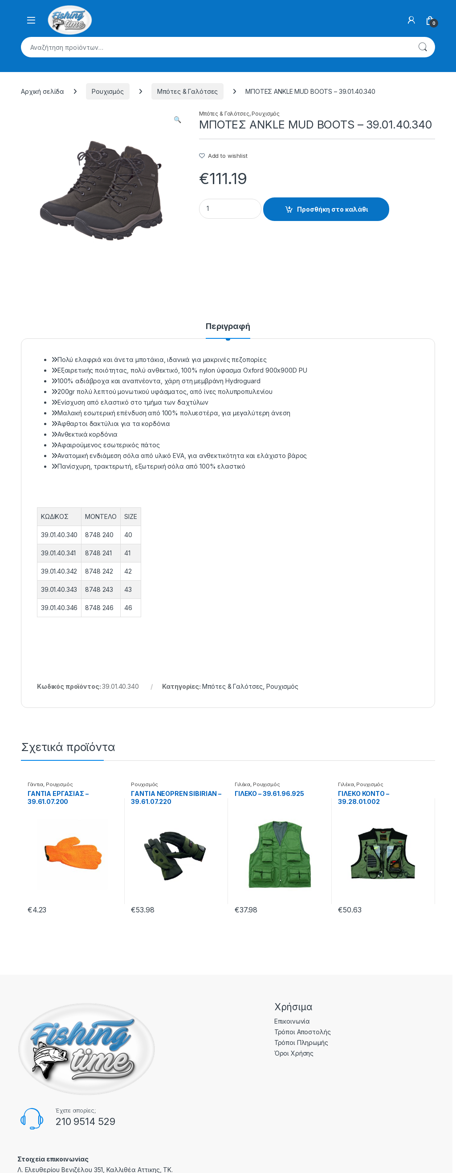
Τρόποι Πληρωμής (301, 1042)
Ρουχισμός (108, 91)
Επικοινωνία (292, 1021)
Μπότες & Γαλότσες (187, 91)
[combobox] (215, 47)
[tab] (228, 330)
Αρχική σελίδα (42, 91)
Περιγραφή (228, 326)
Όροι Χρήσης (294, 1053)
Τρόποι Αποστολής (302, 1032)
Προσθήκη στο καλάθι (332, 209)
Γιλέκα (242, 784)
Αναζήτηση (422, 47)
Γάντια (35, 784)
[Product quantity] (230, 209)
